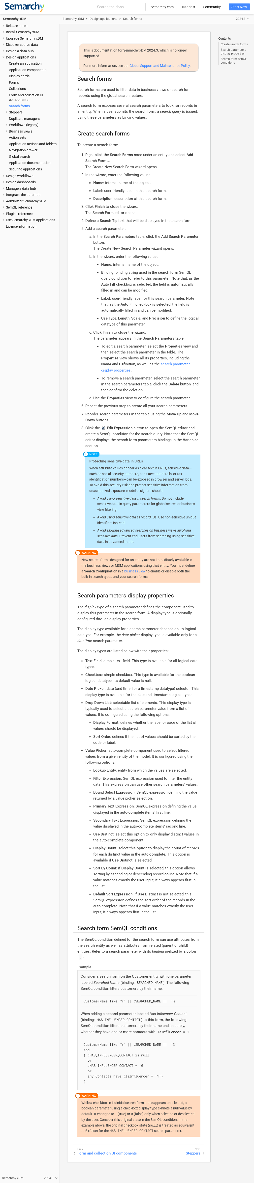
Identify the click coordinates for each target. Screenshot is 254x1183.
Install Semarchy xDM (22, 32)
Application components (27, 70)
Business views (20, 131)
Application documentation (30, 163)
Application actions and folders (33, 144)
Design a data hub (20, 51)
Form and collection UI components (107, 1153)
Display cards (19, 76)
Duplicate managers (24, 119)
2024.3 (240, 19)
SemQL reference (19, 207)
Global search (19, 157)
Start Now (239, 7)
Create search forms (234, 44)
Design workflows (19, 176)
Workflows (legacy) (23, 125)
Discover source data (22, 45)
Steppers (16, 112)
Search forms (19, 106)
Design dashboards (21, 182)
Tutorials (188, 7)
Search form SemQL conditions (234, 60)
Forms (14, 82)
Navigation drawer (23, 150)
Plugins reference (19, 214)
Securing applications (25, 169)
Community (212, 7)
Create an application (25, 63)
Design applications (21, 57)
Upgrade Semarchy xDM (24, 38)
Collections (17, 89)
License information (21, 226)
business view (135, 571)
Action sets (17, 137)
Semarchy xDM (14, 19)
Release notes (16, 26)
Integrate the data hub (23, 195)
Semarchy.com (162, 7)
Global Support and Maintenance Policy (159, 66)
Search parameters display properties (233, 51)
